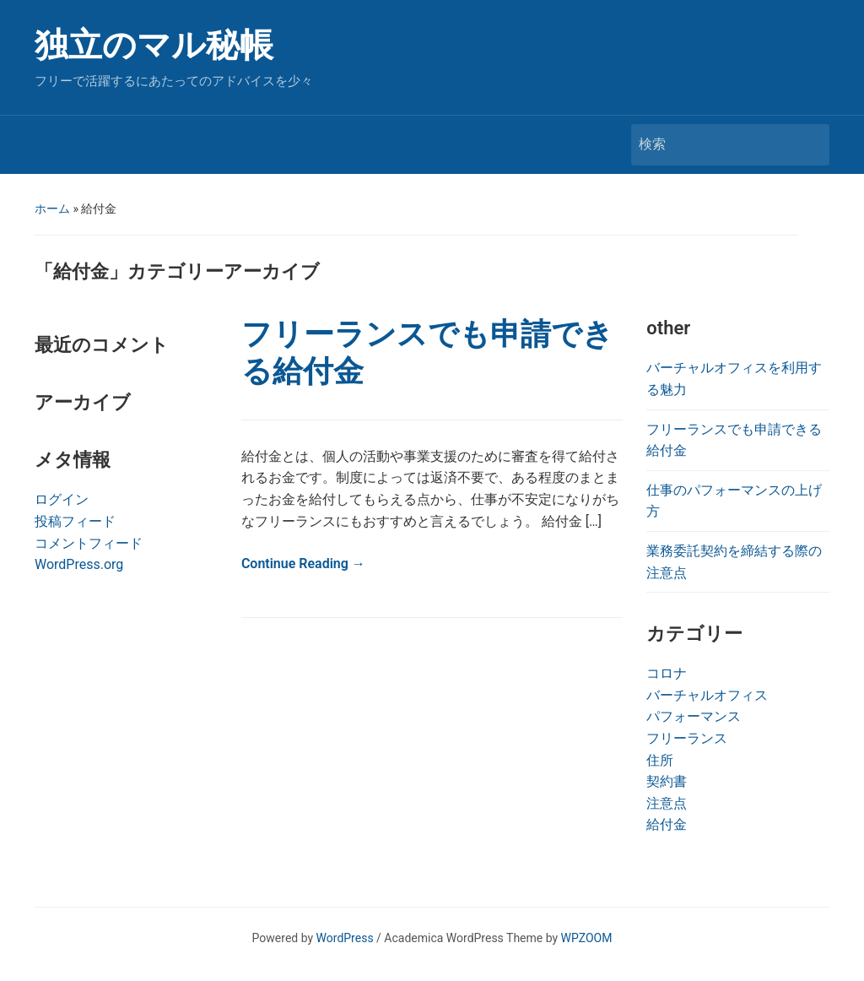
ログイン (62, 499)
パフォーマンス (693, 716)
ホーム (52, 208)
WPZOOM (587, 938)
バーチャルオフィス (707, 695)
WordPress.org (79, 564)
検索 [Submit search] (808, 145)
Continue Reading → (303, 564)
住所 (659, 760)
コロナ (666, 673)
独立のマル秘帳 (154, 45)
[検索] (714, 144)
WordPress (345, 938)
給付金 (666, 824)
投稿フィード (75, 521)
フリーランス (686, 738)
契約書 (666, 781)
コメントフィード (89, 543)
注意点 (666, 803)
